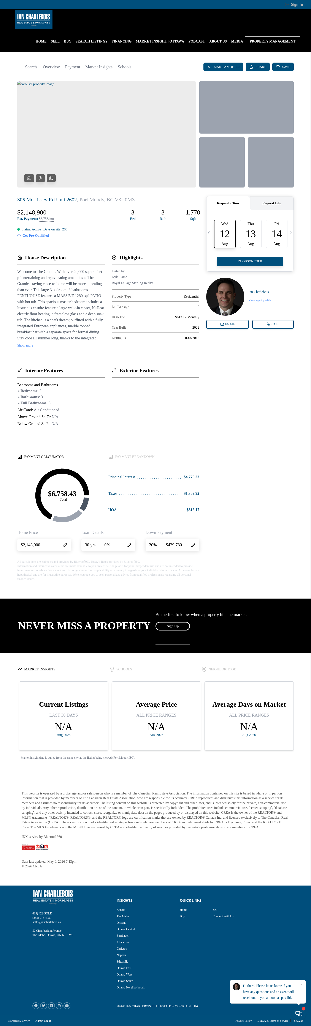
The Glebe (123, 916)
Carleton (122, 948)
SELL (55, 41)
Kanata (121, 909)
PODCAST (197, 41)
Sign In (294, 4)
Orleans (121, 922)
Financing (122, 41)
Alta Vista (123, 942)
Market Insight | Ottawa (160, 41)
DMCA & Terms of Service (272, 1020)
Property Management (272, 41)
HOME (41, 41)
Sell (215, 909)
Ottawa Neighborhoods (131, 987)
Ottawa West (124, 974)
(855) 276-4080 (41, 917)
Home (183, 909)
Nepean (121, 955)
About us (218, 41)
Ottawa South (125, 981)
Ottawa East (124, 968)
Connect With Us (223, 916)
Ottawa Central (126, 929)
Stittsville (122, 961)
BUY (67, 41)
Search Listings (91, 41)
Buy (182, 916)
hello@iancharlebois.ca (46, 922)
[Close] (301, 984)
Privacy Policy (243, 1020)
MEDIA (237, 41)
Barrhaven (123, 935)
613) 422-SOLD (42, 913)
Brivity (26, 1020)
